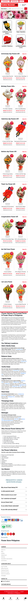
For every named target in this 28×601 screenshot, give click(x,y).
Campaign (3, 575)
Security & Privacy (5, 572)
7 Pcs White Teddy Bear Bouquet (7, 109)
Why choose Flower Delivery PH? (9, 487)
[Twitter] (5, 534)
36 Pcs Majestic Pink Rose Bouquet (20, 272)
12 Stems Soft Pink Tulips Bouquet (7, 142)
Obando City (24, 361)
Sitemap (3, 557)
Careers (3, 553)
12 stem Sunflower (7, 271)
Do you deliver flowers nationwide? (10, 506)
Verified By (4, 522)
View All (24, 54)
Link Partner (4, 560)
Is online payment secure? (7, 491)
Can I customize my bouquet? (8, 498)
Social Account (5, 531)
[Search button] (25, 8)
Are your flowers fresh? (7, 502)
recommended (5, 1)
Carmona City (16, 370)
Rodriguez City (11, 396)
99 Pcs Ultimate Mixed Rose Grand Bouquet (20, 239)
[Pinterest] (11, 534)
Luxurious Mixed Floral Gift (7, 76)
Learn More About (6, 563)
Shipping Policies (5, 570)
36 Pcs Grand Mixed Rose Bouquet (20, 109)
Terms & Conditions (5, 573)
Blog (2, 551)
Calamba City (16, 382)
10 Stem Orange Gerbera (8, 174)
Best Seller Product (14, 1)
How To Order (4, 566)
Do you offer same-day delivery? (9, 509)
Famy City (7, 383)
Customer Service (6, 584)
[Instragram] (8, 534)
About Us (3, 549)
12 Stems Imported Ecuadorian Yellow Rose (7, 305)
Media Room (4, 555)
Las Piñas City (19, 349)
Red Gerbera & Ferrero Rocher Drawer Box (20, 142)
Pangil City (14, 386)
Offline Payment (4, 568)
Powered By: (4, 537)
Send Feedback (5, 581)
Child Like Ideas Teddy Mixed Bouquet (20, 77)
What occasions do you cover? (9, 495)
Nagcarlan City (23, 385)
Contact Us (4, 578)
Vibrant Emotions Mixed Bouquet (20, 207)
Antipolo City (21, 394)
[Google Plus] (13, 534)
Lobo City (16, 419)
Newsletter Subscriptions (6, 558)
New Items (21, 1)
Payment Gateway (6, 517)
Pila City (19, 386)
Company (3, 546)
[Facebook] (2, 534)
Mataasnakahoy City (8, 420)
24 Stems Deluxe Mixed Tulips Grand (8, 239)
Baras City (3, 395)
